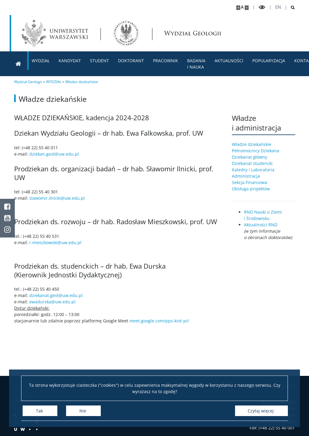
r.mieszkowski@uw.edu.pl (55, 242)
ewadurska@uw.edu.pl (52, 302)
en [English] (278, 7)
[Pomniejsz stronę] (247, 7)
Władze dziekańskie (254, 144)
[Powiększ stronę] (238, 7)
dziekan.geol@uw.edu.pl (54, 154)
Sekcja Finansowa (252, 182)
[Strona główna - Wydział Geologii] (126, 33)
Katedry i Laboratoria (256, 170)
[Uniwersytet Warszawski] (55, 33)
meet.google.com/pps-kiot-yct (159, 321)
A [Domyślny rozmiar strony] (242, 7)
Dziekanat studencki (255, 163)
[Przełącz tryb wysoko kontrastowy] (262, 7)
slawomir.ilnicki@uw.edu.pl (57, 198)
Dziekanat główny (252, 157)
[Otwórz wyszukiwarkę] (290, 8)
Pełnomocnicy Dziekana (258, 150)
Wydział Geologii (179, 33)
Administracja (249, 176)
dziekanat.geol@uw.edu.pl (56, 295)
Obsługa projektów (254, 189)
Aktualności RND (263, 225)
